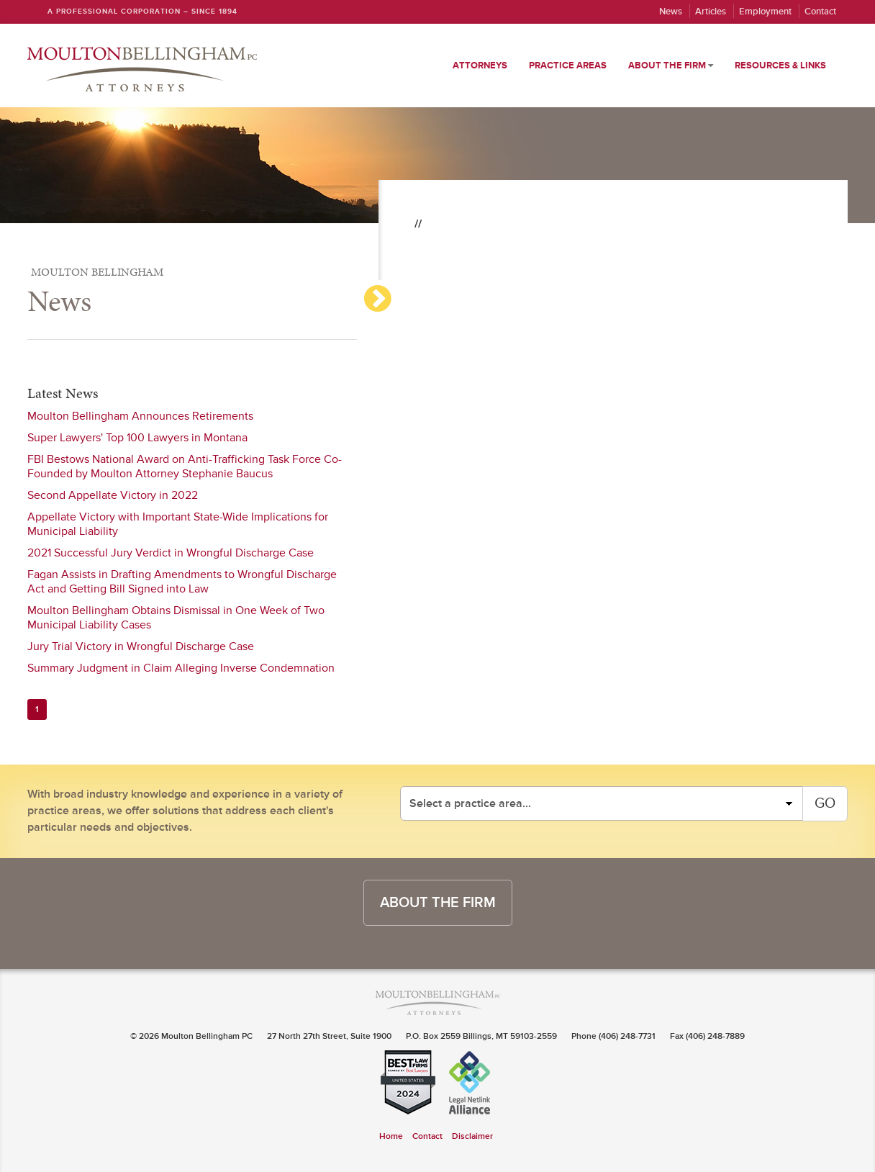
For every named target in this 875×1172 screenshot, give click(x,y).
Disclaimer (472, 1136)
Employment (765, 11)
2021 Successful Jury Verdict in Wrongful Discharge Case (170, 553)
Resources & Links (780, 65)
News (670, 11)
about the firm (438, 902)
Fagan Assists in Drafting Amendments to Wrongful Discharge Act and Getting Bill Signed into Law (182, 581)
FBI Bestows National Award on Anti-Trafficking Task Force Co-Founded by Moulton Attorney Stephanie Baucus (184, 466)
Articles (710, 11)
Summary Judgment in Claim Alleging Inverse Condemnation (181, 668)
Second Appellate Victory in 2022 (112, 495)
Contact (820, 11)
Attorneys (480, 65)
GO (825, 803)
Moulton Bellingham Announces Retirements (140, 416)
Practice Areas (568, 65)
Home (391, 1136)
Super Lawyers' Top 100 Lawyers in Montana (137, 438)
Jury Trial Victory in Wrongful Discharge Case (140, 646)
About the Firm (670, 65)
